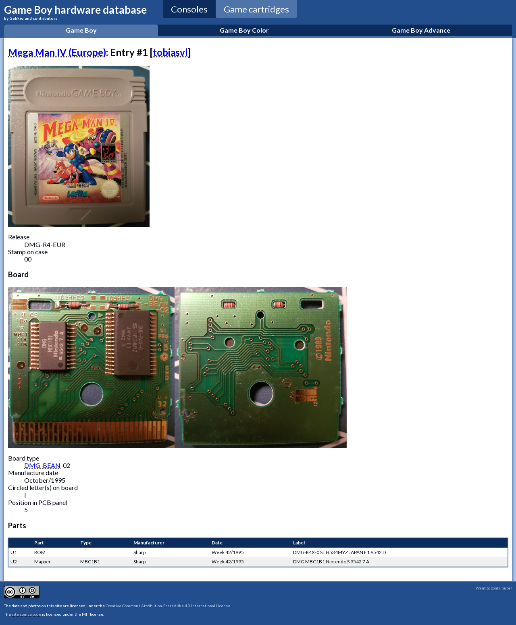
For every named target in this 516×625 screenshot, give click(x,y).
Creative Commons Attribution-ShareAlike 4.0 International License (168, 605)
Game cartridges (256, 9)
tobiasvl (170, 52)
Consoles (189, 9)
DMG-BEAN (42, 465)
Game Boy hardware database (75, 12)
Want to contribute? (494, 588)
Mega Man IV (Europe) (57, 52)
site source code (26, 614)
